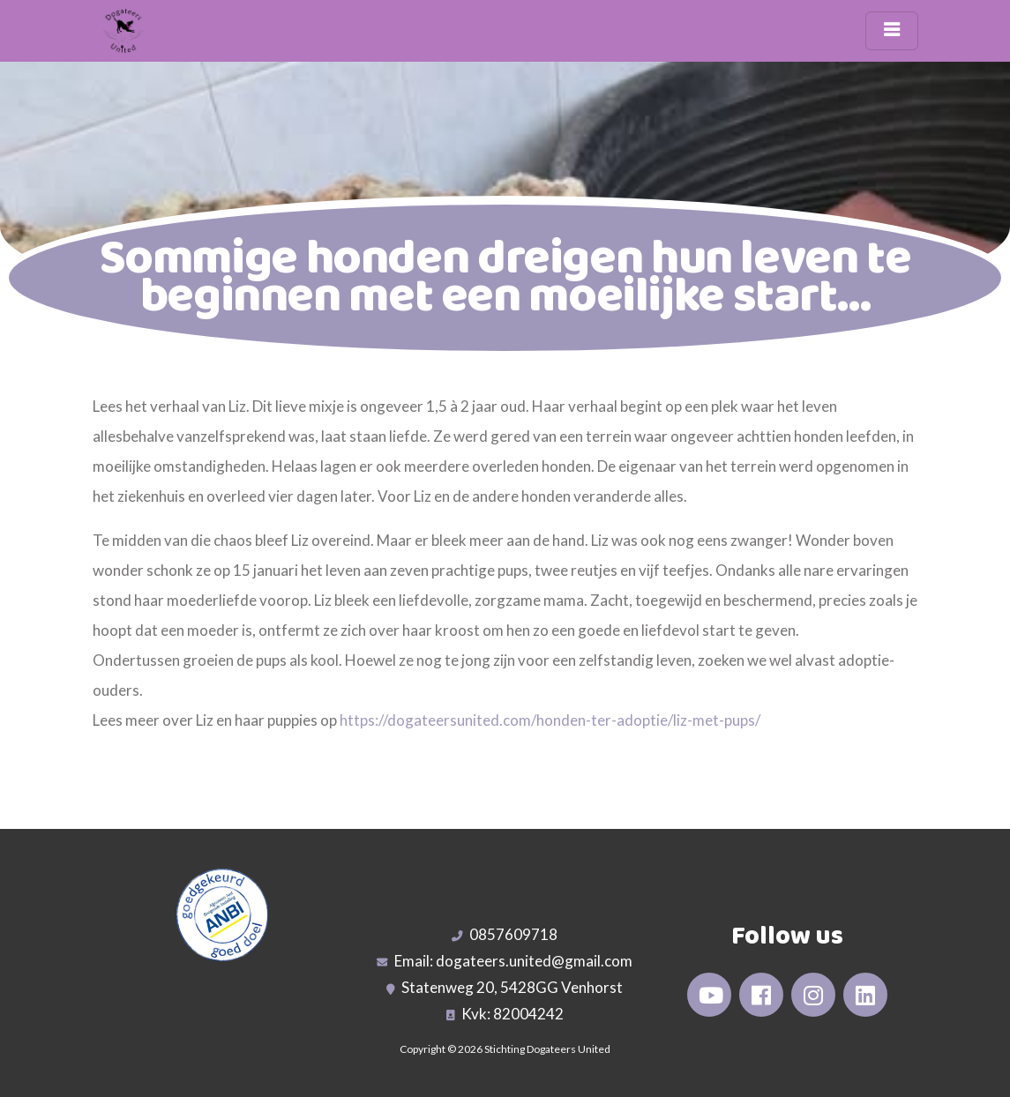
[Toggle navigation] (891, 30)
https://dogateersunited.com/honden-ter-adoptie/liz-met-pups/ (550, 720)
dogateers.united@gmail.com (534, 960)
